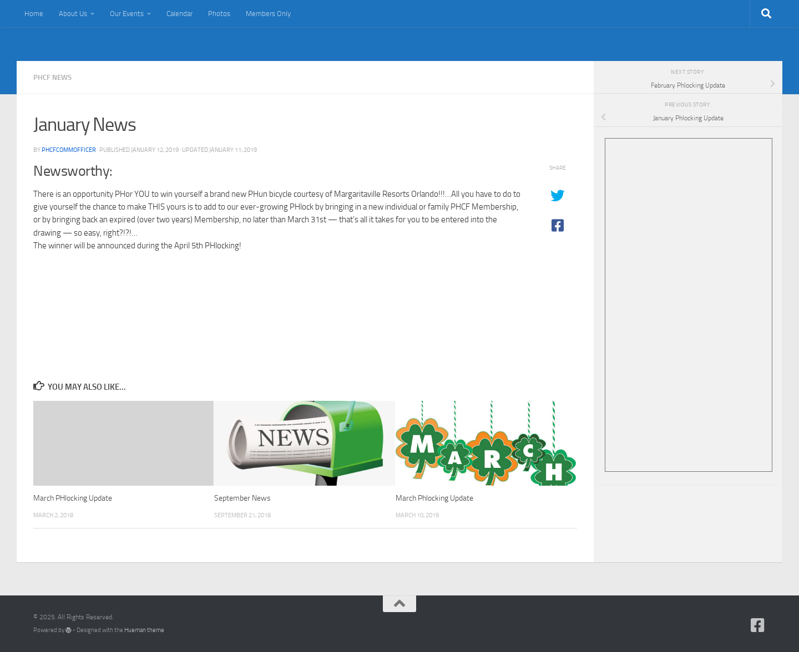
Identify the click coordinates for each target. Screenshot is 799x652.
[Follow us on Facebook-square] (758, 625)
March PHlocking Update (72, 498)
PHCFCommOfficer (69, 150)
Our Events (127, 13)
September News (242, 498)
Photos (219, 13)
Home (33, 13)
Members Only (268, 13)
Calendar (179, 13)
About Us (73, 13)
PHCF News (52, 77)
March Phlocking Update (434, 498)
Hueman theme (144, 630)
